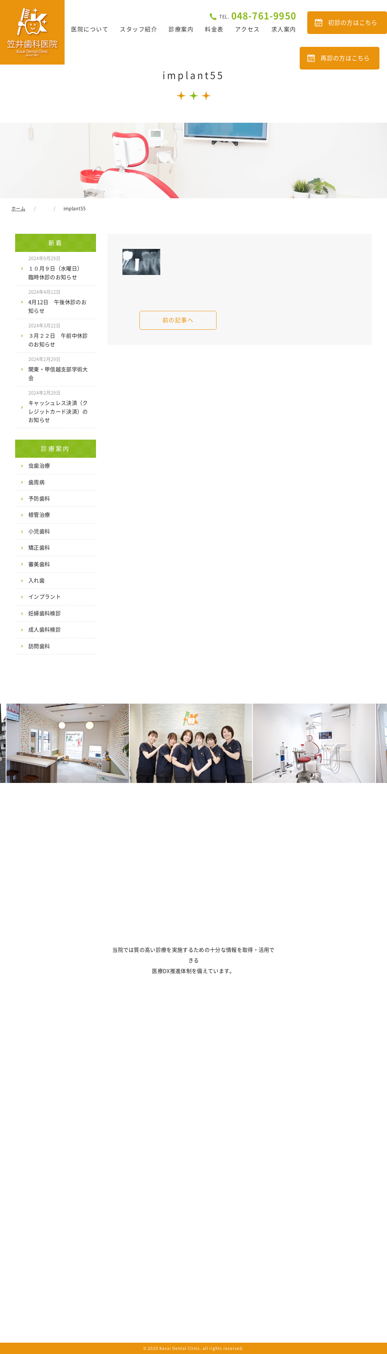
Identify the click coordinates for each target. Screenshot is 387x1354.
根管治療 (39, 514)
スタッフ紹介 (138, 29)
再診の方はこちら (345, 58)
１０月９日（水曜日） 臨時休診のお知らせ (58, 267)
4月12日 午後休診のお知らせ (57, 301)
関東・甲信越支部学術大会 (58, 368)
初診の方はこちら (353, 23)
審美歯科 (39, 564)
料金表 (214, 29)
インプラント (44, 596)
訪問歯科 (39, 646)
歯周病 (36, 482)
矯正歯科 (39, 547)
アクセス (247, 29)
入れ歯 (36, 580)
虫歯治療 (39, 465)
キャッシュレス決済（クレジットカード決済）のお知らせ (58, 407)
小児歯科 (39, 531)
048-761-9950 (257, 15)
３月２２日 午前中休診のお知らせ (58, 335)
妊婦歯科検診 (44, 613)
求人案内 (283, 29)
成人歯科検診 (44, 629)
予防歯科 (39, 498)
